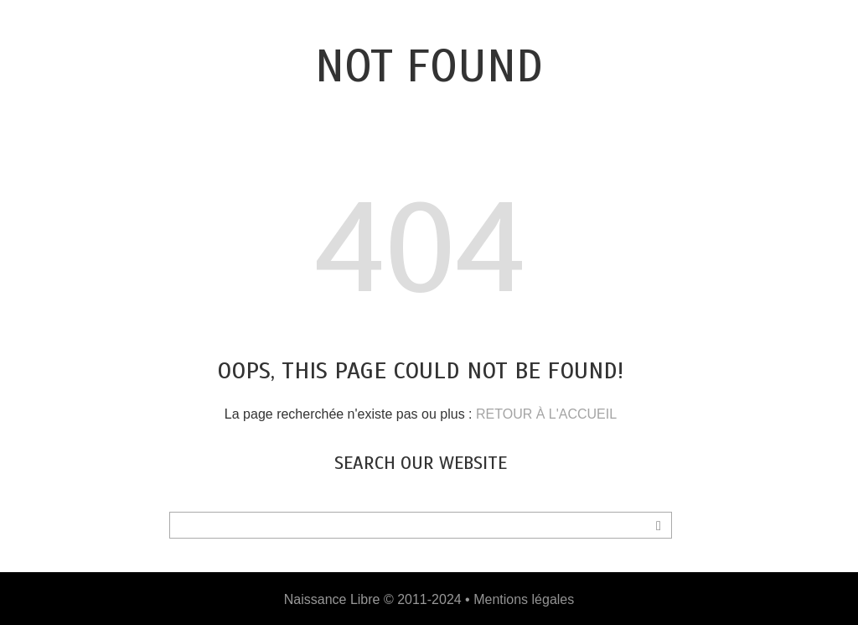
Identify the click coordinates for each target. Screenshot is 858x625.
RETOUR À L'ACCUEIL (546, 414)
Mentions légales (523, 599)
